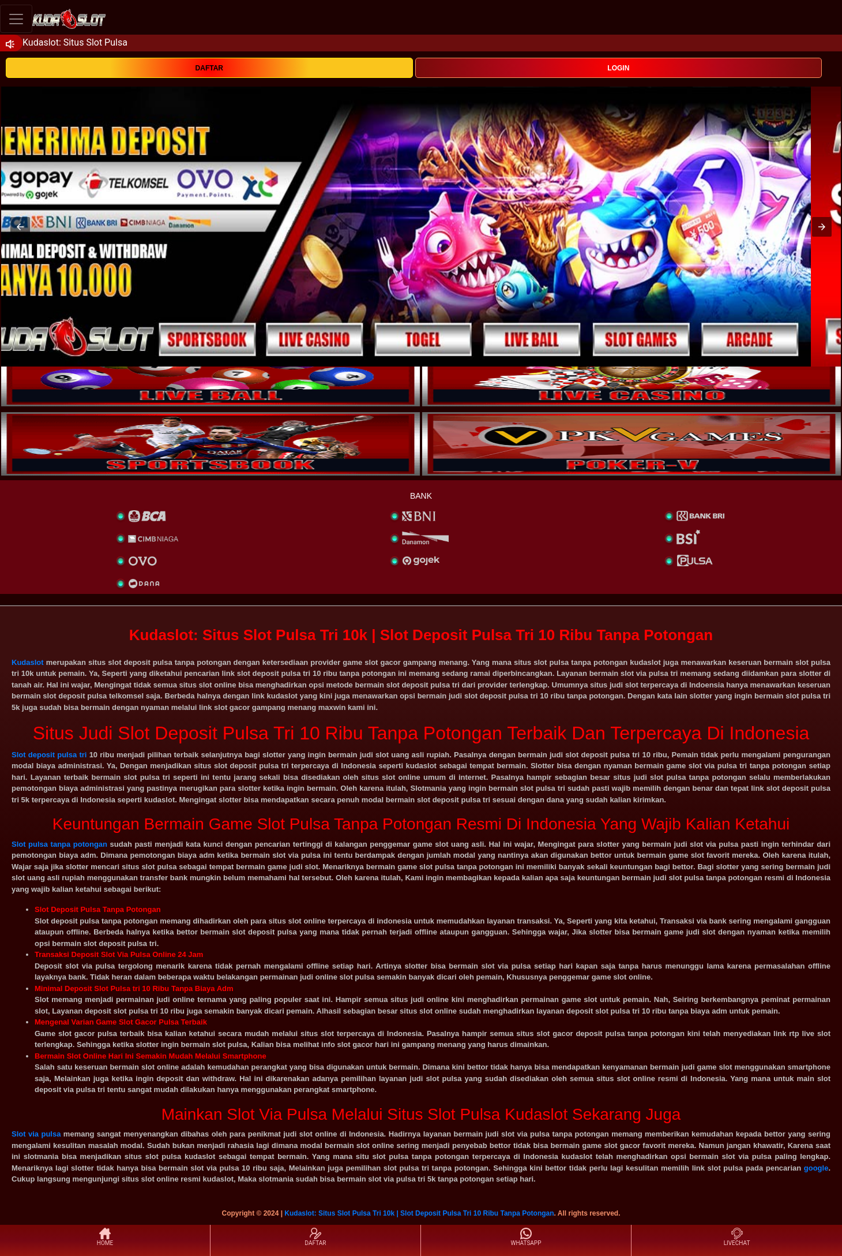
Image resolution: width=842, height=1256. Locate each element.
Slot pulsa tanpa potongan (59, 844)
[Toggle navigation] (16, 19)
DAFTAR (209, 68)
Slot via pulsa (36, 1134)
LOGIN (618, 68)
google (816, 1168)
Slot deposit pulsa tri (49, 754)
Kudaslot (28, 662)
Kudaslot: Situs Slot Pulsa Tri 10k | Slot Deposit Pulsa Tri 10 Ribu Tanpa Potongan (419, 1213)
